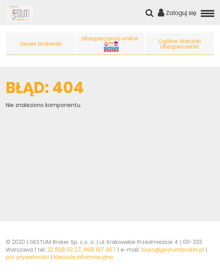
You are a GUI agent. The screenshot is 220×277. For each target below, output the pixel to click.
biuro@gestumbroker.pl (172, 250)
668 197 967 (100, 250)
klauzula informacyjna (83, 257)
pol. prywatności (27, 257)
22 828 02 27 (64, 250)
